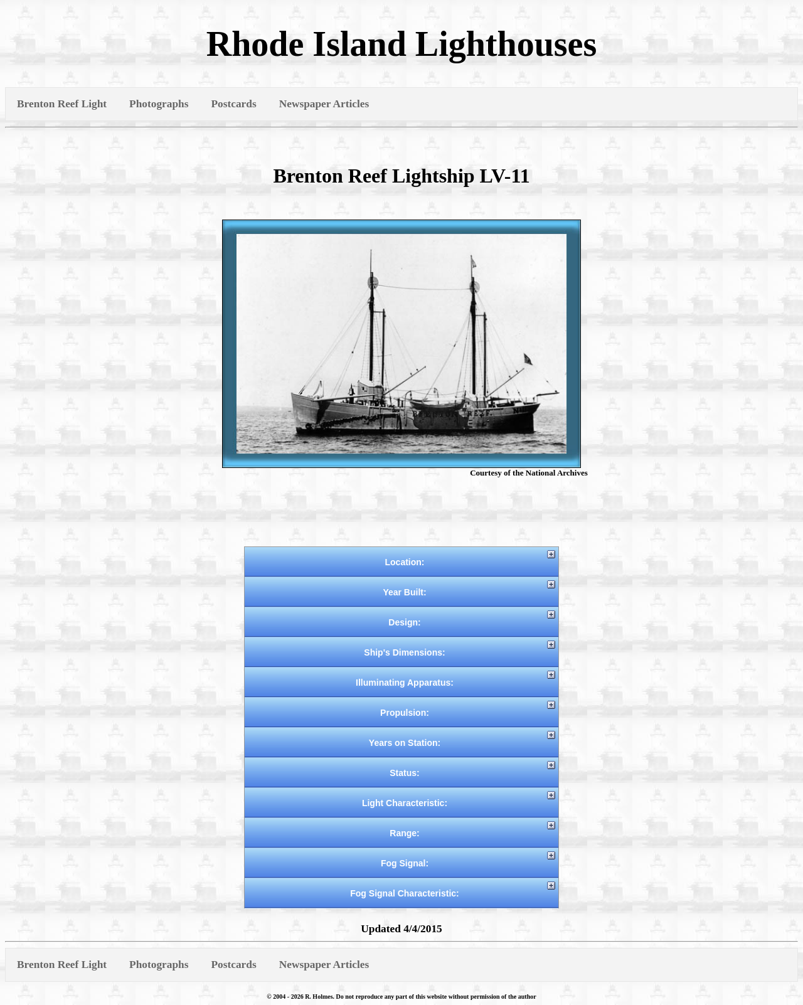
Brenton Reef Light (62, 104)
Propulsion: (404, 713)
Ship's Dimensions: (404, 652)
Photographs (158, 104)
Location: (405, 562)
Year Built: (404, 592)
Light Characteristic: (404, 803)
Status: (404, 773)
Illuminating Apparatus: (405, 683)
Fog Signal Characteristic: (404, 893)
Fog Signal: (404, 863)
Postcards (233, 104)
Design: (404, 622)
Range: (404, 833)
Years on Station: (404, 743)
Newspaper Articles (324, 104)
